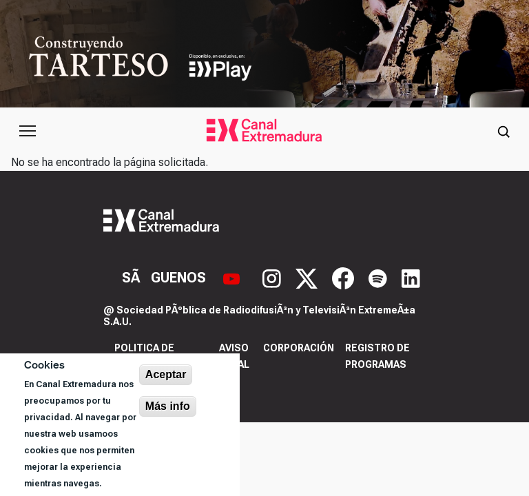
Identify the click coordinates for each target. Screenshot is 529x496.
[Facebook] (344, 277)
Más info (167, 406)
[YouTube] (233, 277)
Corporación (298, 347)
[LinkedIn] (411, 277)
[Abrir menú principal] (27, 131)
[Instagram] (273, 277)
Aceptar (166, 374)
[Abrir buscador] (503, 130)
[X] (308, 277)
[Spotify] (380, 277)
